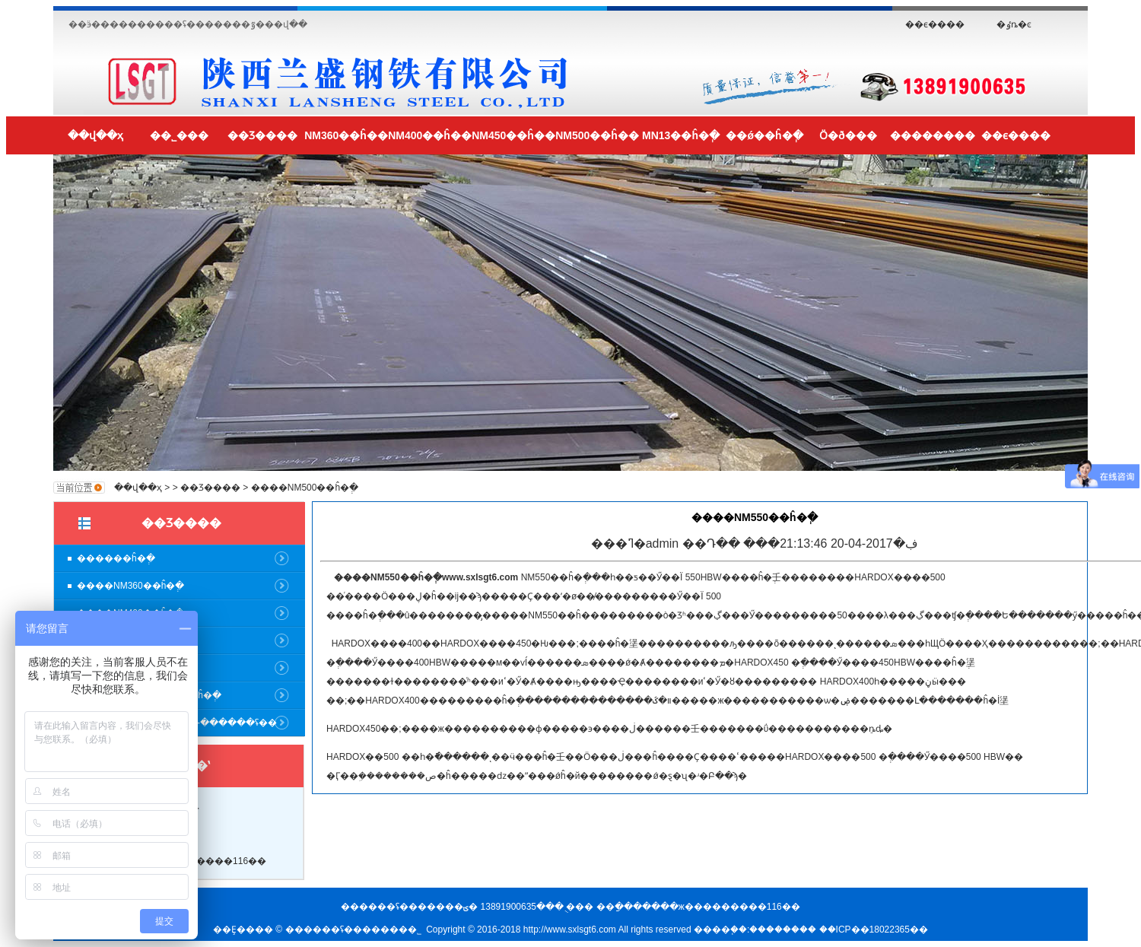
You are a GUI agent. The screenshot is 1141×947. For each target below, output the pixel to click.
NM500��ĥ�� (597, 135)
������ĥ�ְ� (116, 558)
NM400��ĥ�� (430, 135)
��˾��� (179, 135)
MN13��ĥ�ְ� (681, 135)
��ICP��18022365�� (873, 929)
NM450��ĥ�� (513, 135)
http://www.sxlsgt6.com (569, 929)
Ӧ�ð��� (848, 135)
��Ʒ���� (262, 135)
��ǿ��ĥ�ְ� (764, 135)
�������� (932, 135)
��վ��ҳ (95, 135)
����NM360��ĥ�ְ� (130, 585)
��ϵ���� (935, 24)
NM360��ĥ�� (346, 135)
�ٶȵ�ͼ (1013, 24)
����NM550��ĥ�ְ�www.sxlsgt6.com (426, 577)
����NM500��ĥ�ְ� (304, 487)
